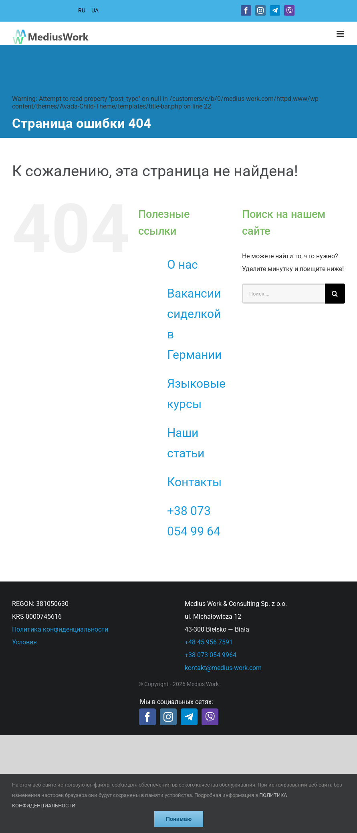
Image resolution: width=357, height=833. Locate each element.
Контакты (194, 482)
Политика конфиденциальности (60, 629)
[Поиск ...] (283, 294)
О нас (182, 265)
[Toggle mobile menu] (341, 34)
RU (81, 10)
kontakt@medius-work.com (223, 668)
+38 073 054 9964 (210, 655)
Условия (24, 642)
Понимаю (179, 819)
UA (95, 10)
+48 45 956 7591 (209, 642)
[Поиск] (335, 294)
